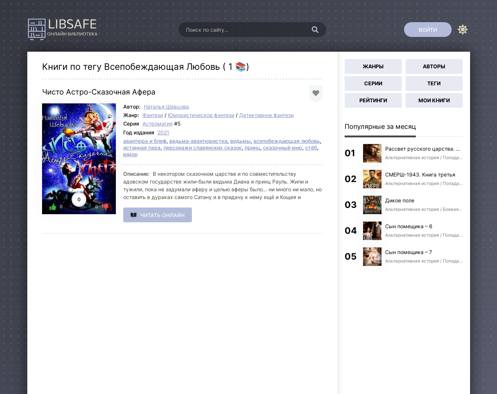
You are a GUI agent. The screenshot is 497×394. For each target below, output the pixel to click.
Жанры (373, 66)
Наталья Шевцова (166, 106)
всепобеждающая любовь (286, 141)
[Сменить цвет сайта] (462, 29)
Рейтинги (373, 100)
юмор (130, 154)
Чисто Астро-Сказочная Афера (98, 92)
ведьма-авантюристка (198, 141)
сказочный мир (282, 147)
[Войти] (428, 29)
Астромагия (157, 123)
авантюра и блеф (144, 141)
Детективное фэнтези (266, 115)
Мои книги (434, 100)
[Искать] (315, 29)
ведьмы (240, 141)
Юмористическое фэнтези (201, 115)
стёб (311, 147)
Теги (434, 83)
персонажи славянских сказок (202, 147)
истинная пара (142, 147)
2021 (163, 132)
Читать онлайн (162, 215)
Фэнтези (152, 115)
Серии (373, 83)
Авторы (434, 66)
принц (252, 147)
